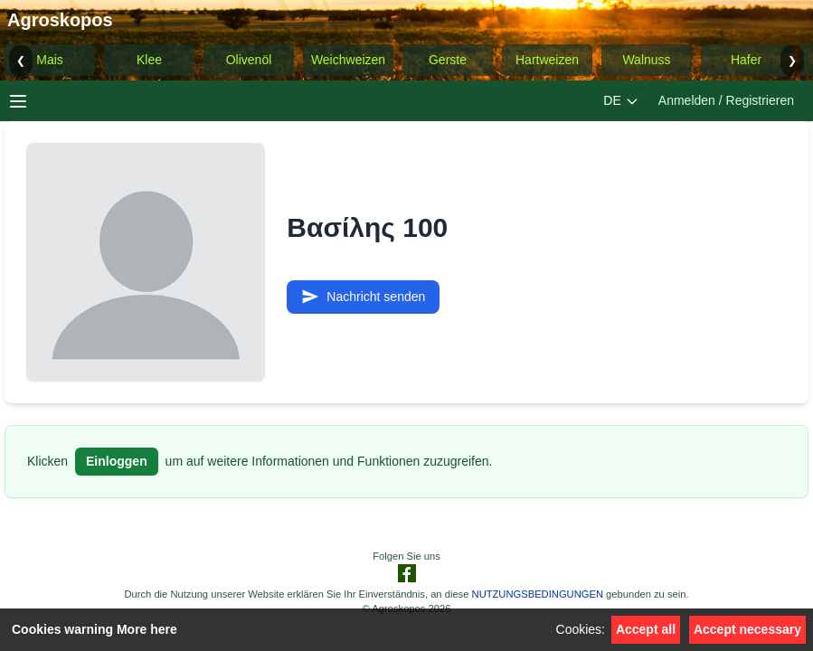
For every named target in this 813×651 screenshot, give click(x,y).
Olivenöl (249, 59)
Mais (49, 59)
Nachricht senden (363, 297)
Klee (149, 59)
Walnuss (646, 59)
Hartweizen (547, 59)
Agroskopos (60, 20)
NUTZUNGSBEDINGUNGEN (537, 594)
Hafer (746, 59)
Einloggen (116, 461)
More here (147, 629)
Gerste (448, 59)
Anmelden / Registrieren (726, 100)
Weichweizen (348, 59)
